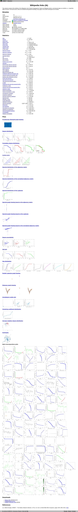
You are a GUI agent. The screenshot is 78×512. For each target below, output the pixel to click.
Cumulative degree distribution (10, 143)
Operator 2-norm (6, 99)
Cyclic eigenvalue (6, 100)
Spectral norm (6, 97)
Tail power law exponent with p (9, 81)
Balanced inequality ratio (8, 72)
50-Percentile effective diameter (10, 64)
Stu (27, 511)
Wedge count (5, 42)
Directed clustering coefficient (9, 96)
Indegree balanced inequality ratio (10, 75)
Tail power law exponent (8, 79)
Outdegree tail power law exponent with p (12, 84)
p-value (4, 82)
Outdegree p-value (7, 85)
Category (5, 23)
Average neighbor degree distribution (12, 321)
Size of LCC (5, 58)
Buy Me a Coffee (72, 1)
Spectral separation (7, 103)
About (69, 511)
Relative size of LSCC (7, 61)
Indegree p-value (6, 89)
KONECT (4, 1)
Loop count (5, 41)
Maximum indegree (7, 54)
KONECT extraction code (10, 502)
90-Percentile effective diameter (10, 66)
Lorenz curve (6, 155)
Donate (65, 511)
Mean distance (6, 69)
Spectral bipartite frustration (9, 110)
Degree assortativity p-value (9, 91)
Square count (5, 47)
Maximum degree (6, 50)
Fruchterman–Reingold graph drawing (12, 119)
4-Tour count (5, 49)
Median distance (6, 68)
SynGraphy (5, 332)
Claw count (5, 43)
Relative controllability (7, 113)
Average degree (6, 55)
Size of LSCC (6, 60)
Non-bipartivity (6, 106)
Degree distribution (7, 131)
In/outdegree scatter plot (9, 297)
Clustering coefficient (7, 95)
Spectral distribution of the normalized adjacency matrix (17, 178)
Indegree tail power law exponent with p (11, 87)
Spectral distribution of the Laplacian (12, 190)
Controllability (6, 112)
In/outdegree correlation (8, 93)
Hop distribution (6, 261)
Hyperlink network (17, 23)
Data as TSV (7, 500)
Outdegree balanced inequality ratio (10, 73)
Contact (74, 511)
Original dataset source (10, 501)
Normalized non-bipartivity (8, 108)
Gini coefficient (6, 71)
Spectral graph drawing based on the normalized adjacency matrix (20, 225)
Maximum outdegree (7, 52)
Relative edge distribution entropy (10, 76)
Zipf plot (4, 249)
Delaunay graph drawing (9, 285)
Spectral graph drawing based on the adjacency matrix (17, 202)
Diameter (5, 63)
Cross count (5, 45)
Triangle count (6, 46)
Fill (3, 57)
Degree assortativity (7, 90)
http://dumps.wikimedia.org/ (19, 19)
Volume (4, 39)
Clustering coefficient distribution (11, 309)
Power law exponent (7, 78)
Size (3, 38)
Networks (10, 1)
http (67, 507)
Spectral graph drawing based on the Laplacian (15, 214)
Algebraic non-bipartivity (8, 109)
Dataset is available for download (20, 20)
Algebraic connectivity (7, 102)
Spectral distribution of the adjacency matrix (14, 167)
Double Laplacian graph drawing (11, 273)
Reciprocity (5, 104)
